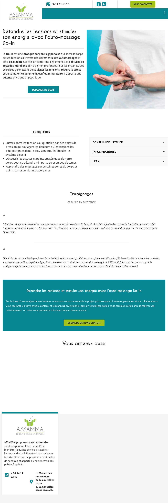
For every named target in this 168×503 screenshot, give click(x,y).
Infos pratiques (104, 152)
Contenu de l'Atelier (108, 142)
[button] (164, 12)
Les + (96, 161)
